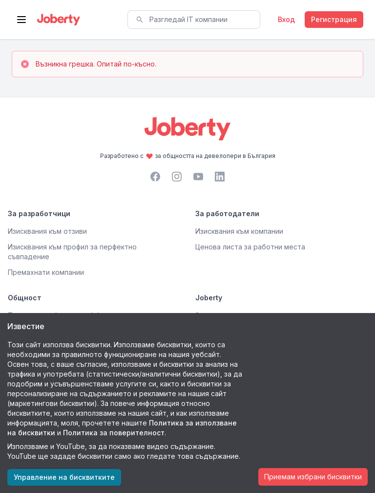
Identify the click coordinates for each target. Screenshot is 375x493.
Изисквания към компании (239, 231)
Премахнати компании (46, 272)
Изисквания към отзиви (47, 231)
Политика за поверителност (114, 432)
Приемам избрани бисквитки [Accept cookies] (313, 476)
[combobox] (194, 19)
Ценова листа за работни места (250, 247)
